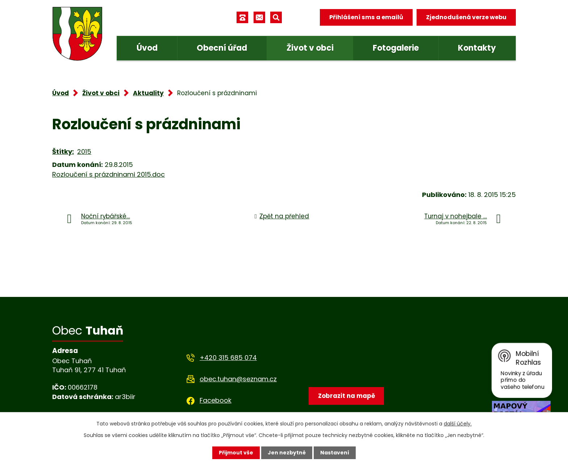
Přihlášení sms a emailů (366, 17)
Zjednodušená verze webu (466, 17)
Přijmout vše (236, 452)
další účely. (458, 423)
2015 (84, 151)
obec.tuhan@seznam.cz (238, 378)
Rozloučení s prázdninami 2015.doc (108, 174)
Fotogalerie (396, 48)
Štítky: (63, 151)
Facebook (215, 400)
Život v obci (310, 48)
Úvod (147, 48)
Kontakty (477, 48)
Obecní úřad (222, 48)
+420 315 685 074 (228, 357)
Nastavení (334, 452)
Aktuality (148, 93)
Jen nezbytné (287, 452)
